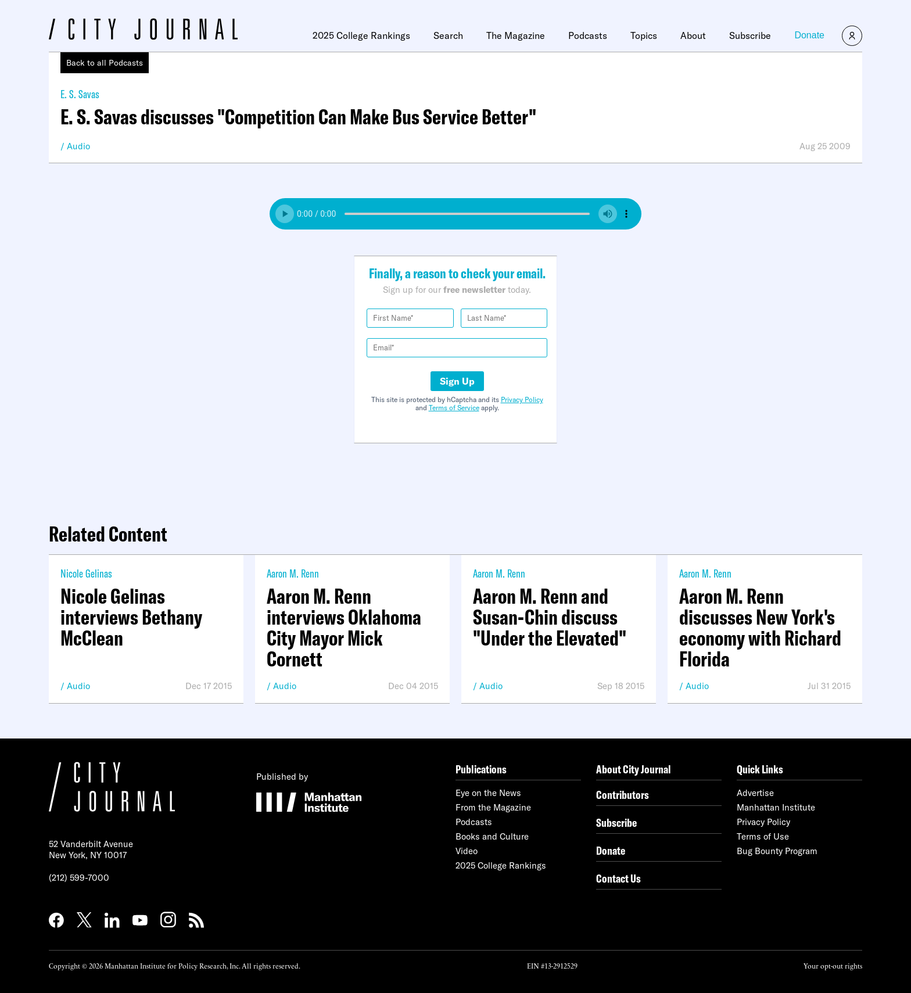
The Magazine (515, 35)
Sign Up (457, 381)
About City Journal (633, 769)
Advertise (755, 792)
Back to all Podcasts (104, 63)
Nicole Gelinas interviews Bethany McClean (131, 617)
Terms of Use (763, 836)
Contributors (622, 794)
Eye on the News (488, 792)
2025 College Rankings (361, 35)
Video (467, 850)
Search (448, 35)
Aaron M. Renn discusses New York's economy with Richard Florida (760, 627)
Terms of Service (454, 407)
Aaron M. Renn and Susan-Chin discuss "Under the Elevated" (549, 617)
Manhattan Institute (776, 807)
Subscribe (750, 35)
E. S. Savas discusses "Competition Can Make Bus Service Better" (298, 116)
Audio (78, 146)
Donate (809, 35)
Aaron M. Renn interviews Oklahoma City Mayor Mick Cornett (344, 627)
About (693, 35)
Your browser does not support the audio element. (455, 214)
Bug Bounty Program (777, 850)
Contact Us (618, 878)
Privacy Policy (522, 399)
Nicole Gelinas (86, 573)
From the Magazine (493, 807)
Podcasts (587, 35)
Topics (643, 35)
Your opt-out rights (833, 965)
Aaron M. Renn (293, 573)
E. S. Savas (79, 94)
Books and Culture (492, 836)
